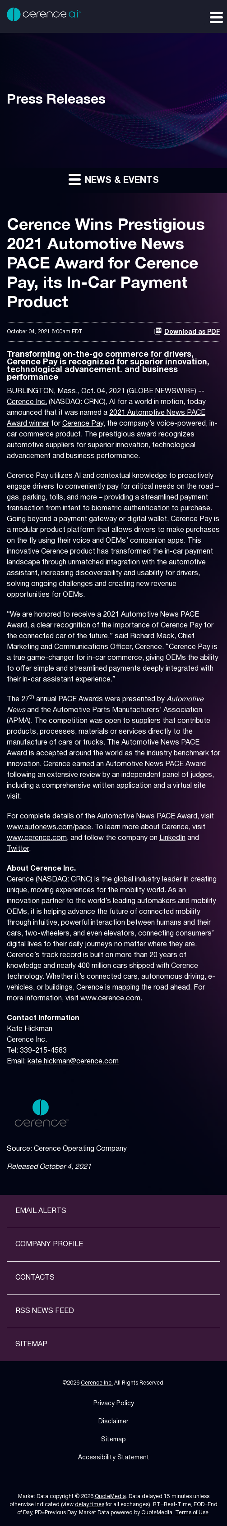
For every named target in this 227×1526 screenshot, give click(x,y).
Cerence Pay (82, 424)
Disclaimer (113, 1422)
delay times (89, 1504)
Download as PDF (187, 331)
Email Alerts (40, 1211)
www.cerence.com (37, 838)
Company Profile (49, 1244)
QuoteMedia (110, 1496)
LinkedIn (172, 838)
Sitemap (31, 1344)
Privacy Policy (113, 1404)
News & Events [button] (114, 179)
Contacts (35, 1278)
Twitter (18, 849)
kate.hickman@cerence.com (73, 1061)
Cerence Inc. (27, 402)
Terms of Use (191, 1512)
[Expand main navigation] (215, 16)
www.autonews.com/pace (49, 827)
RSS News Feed (44, 1311)
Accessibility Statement (113, 1458)
